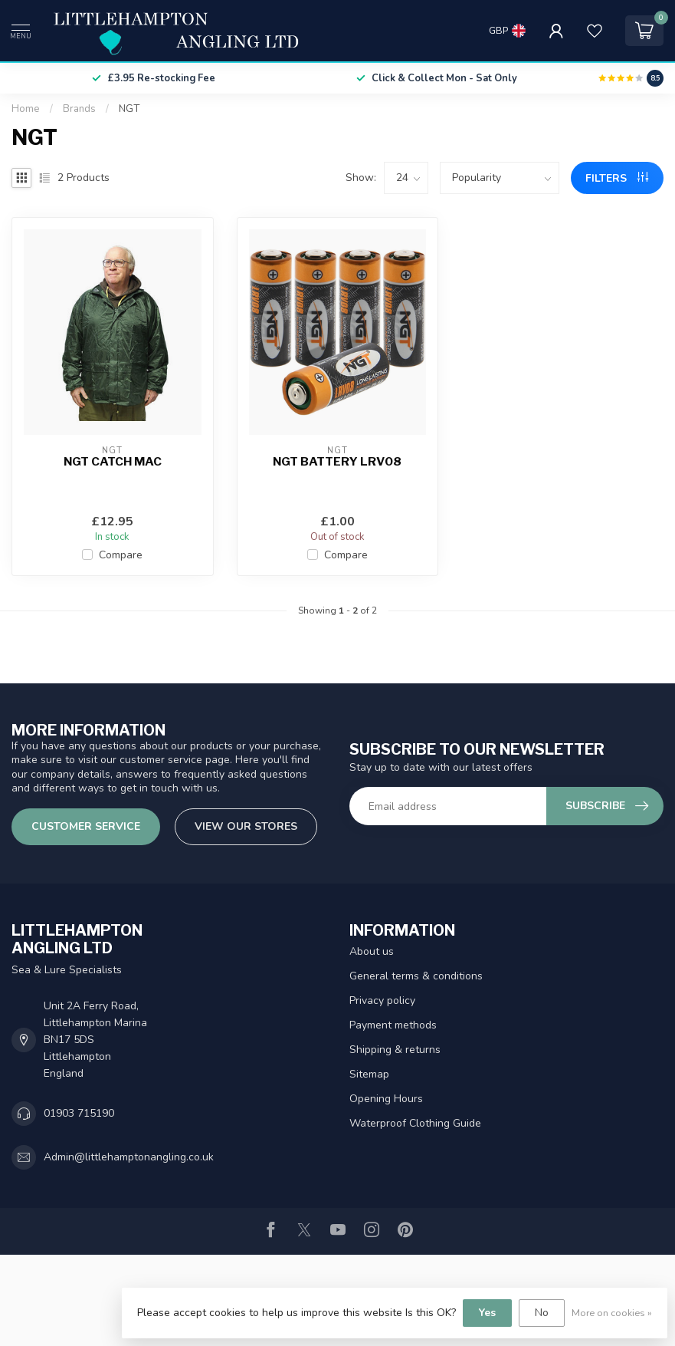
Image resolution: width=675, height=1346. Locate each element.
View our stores (246, 826)
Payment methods (393, 1025)
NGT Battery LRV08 (337, 462)
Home (25, 109)
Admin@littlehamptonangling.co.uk (129, 1157)
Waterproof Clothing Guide (415, 1123)
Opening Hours (386, 1098)
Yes (487, 1312)
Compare (121, 555)
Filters (616, 178)
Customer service (85, 826)
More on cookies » (612, 1312)
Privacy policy (382, 1000)
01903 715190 (79, 1113)
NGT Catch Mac (113, 462)
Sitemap (369, 1074)
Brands (79, 109)
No (542, 1312)
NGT (129, 109)
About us (371, 951)
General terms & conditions (416, 976)
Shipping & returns (395, 1049)
